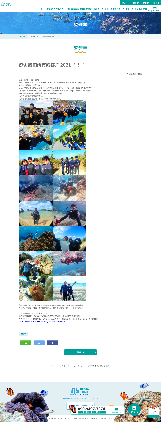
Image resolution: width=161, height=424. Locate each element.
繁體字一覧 (34, 36)
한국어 (156, 3)
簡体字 (136, 3)
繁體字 (24, 334)
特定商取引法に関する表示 (98, 368)
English (125, 3)
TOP (22, 36)
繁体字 (146, 3)
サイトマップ (57, 368)
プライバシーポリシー (75, 368)
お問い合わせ (83, 407)
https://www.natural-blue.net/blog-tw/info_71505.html (42, 321)
